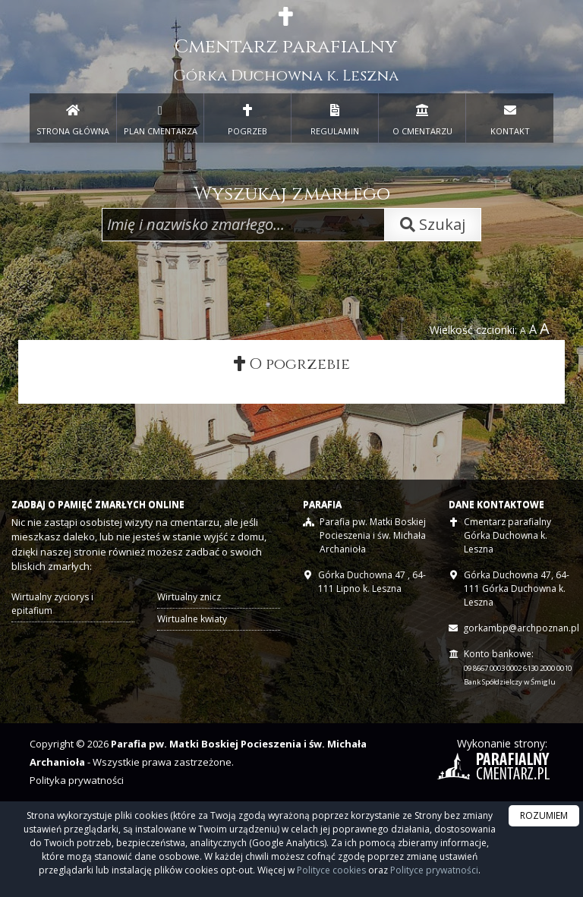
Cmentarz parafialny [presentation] (286, 46)
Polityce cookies (331, 870)
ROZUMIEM (544, 815)
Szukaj (432, 224)
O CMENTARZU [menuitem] (422, 117)
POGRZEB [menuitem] (247, 117)
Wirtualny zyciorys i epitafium (52, 604)
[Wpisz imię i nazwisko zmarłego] (243, 224)
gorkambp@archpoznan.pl (521, 628)
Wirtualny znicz (189, 597)
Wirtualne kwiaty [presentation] (192, 619)
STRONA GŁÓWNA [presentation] (72, 117)
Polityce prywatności (434, 870)
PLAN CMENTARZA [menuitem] (160, 117)
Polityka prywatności (77, 781)
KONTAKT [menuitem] (510, 117)
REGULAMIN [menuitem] (334, 117)
